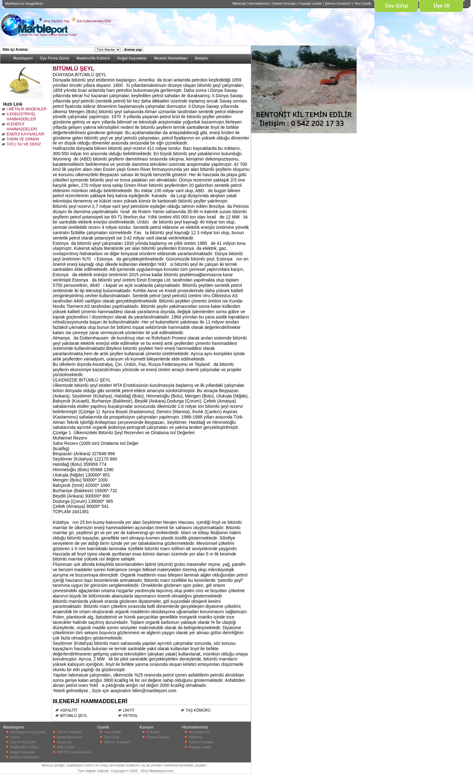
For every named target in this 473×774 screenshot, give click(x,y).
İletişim (201, 58)
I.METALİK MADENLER (26, 109)
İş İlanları (153, 732)
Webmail (239, 3)
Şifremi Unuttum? (338, 3)
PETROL (130, 715)
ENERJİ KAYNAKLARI (25, 134)
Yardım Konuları (284, 3)
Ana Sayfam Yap (57, 21)
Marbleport (23, 58)
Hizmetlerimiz (258, 3)
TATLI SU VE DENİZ (24, 144)
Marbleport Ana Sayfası (28, 732)
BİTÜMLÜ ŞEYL (73, 69)
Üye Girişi (396, 5)
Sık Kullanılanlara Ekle (94, 21)
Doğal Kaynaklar (132, 58)
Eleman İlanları (157, 737)
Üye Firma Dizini (54, 58)
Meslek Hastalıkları (171, 58)
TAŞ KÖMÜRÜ (198, 710)
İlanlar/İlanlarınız (69, 737)
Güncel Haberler (69, 732)
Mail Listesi (65, 747)
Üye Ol (441, 5)
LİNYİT (129, 710)
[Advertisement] (270, 227)
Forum (15, 737)
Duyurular (64, 742)
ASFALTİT (68, 710)
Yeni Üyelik (362, 3)
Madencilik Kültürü (93, 58)
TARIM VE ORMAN (23, 139)
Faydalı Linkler (311, 3)
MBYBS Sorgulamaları (74, 752)
